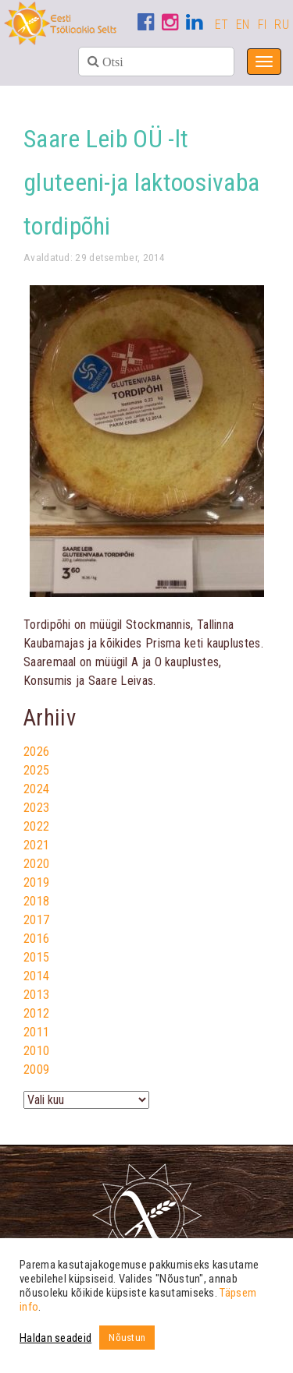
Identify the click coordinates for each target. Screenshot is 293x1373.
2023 (36, 807)
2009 (36, 1069)
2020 (36, 863)
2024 (36, 789)
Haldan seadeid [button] (55, 1338)
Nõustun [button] (127, 1337)
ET (222, 24)
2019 (36, 882)
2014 (36, 976)
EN (243, 24)
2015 (36, 957)
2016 (36, 938)
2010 (36, 1050)
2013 (36, 994)
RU (281, 24)
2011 (36, 1032)
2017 (36, 919)
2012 (36, 1013)
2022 (36, 826)
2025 (36, 770)
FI (262, 24)
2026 (36, 751)
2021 (36, 845)
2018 (36, 901)
